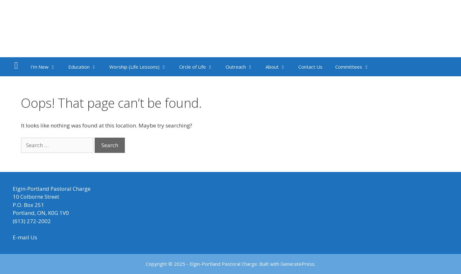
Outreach (242, 66)
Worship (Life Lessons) (141, 66)
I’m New (46, 66)
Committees (355, 66)
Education (85, 66)
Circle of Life (199, 66)
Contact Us (310, 67)
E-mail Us (25, 237)
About (279, 66)
